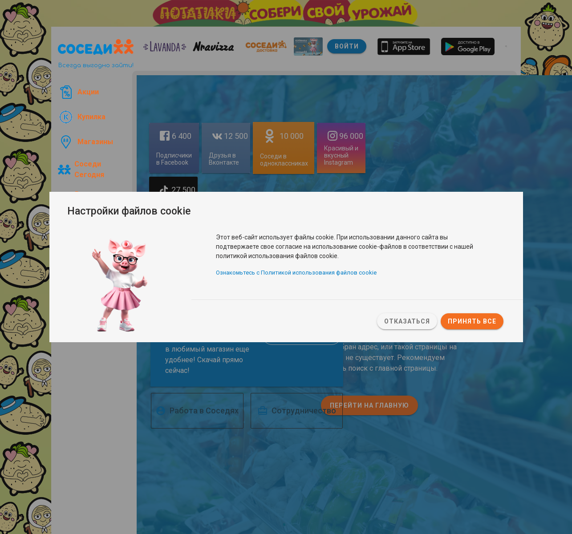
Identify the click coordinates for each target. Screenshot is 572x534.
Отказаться (407, 321)
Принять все (472, 321)
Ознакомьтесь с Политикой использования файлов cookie (296, 273)
